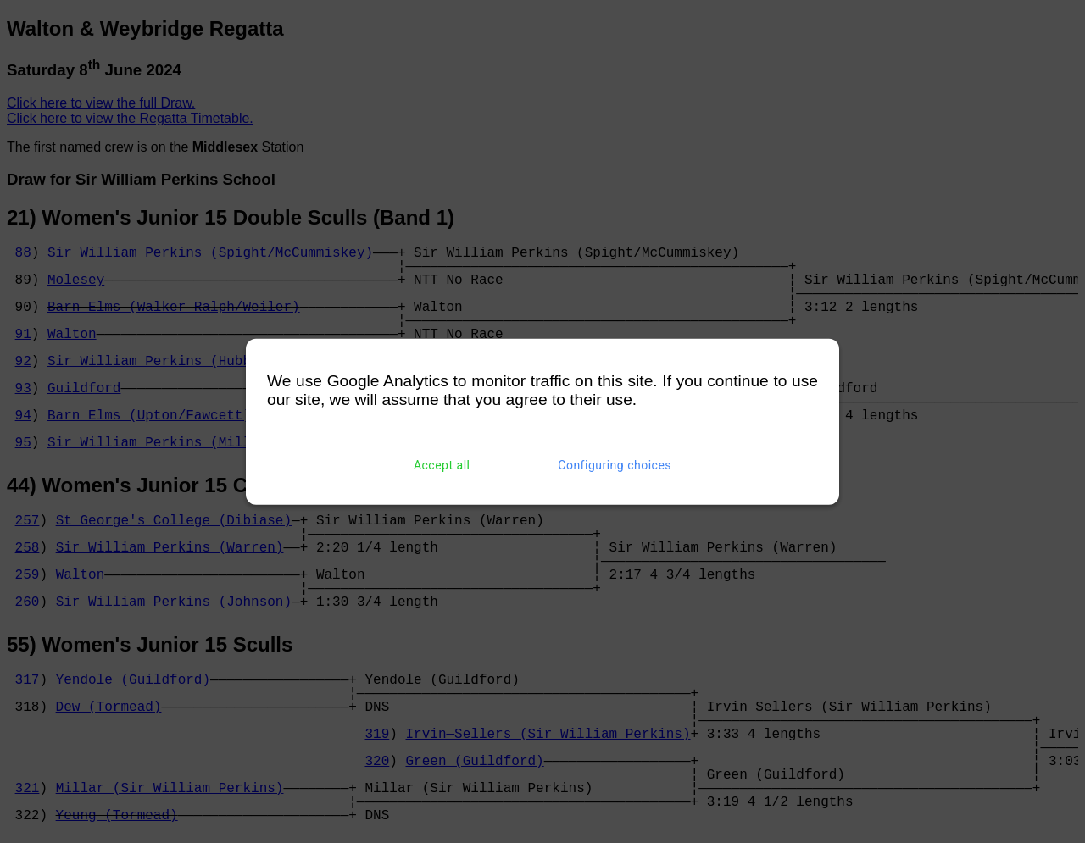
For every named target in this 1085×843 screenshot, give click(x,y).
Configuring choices (614, 465)
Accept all (442, 465)
